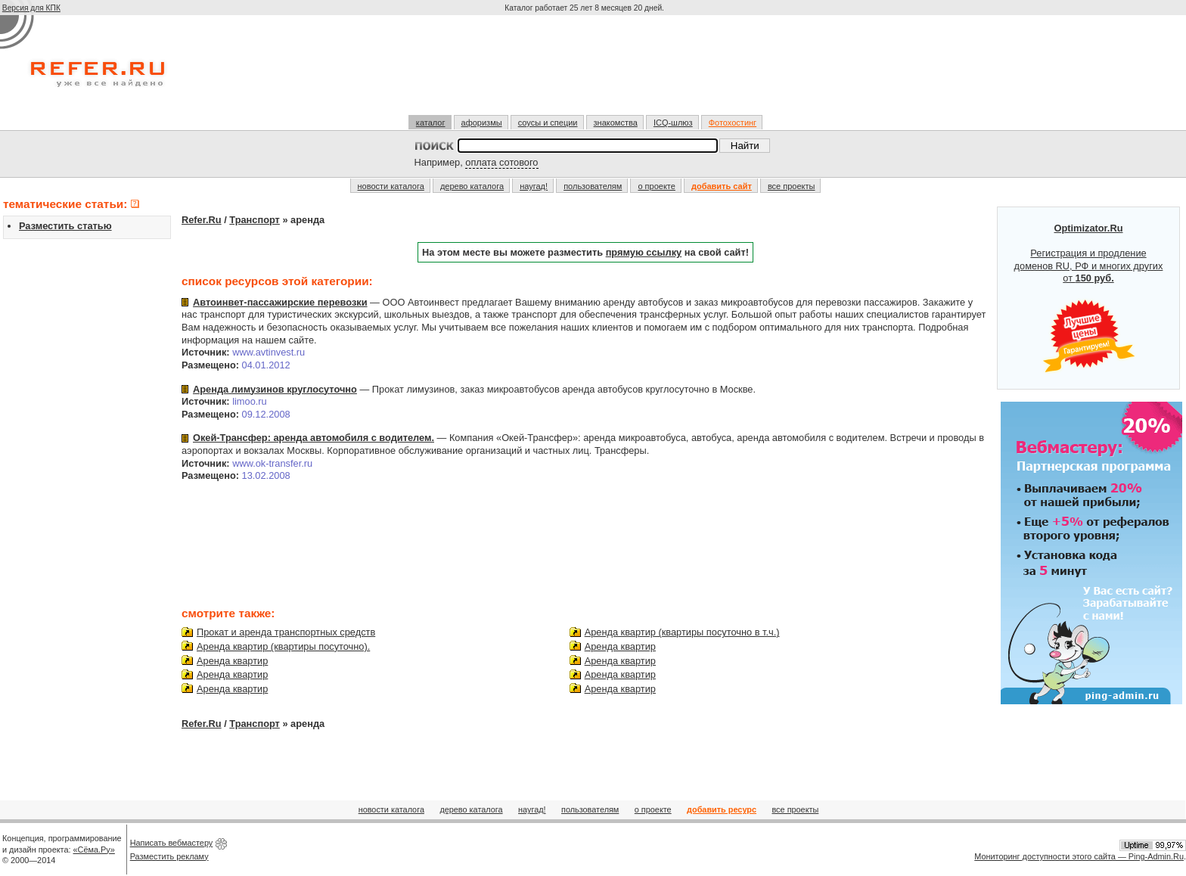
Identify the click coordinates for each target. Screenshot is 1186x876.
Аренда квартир (232, 660)
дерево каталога (472, 186)
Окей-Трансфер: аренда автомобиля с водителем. (313, 437)
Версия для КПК (31, 8)
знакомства (616, 122)
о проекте (656, 186)
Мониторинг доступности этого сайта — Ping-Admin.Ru (1079, 856)
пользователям (593, 186)
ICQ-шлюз (673, 122)
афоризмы (481, 122)
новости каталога (391, 186)
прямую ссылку (644, 252)
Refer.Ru (202, 219)
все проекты (791, 186)
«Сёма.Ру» (94, 849)
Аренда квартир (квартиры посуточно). (283, 646)
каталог (431, 122)
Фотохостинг (732, 122)
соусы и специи (548, 122)
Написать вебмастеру (171, 842)
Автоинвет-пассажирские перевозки (280, 302)
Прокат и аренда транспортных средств (286, 632)
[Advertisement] (586, 71)
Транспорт (254, 219)
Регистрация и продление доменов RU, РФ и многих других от (1088, 298)
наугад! (534, 186)
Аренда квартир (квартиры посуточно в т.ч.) (682, 632)
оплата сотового (501, 162)
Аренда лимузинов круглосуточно (275, 389)
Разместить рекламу (169, 856)
